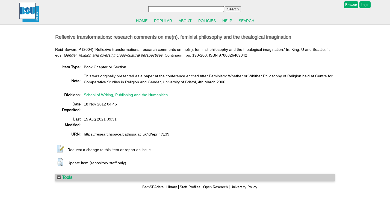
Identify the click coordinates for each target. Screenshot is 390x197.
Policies (207, 21)
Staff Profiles (190, 187)
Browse (351, 5)
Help (227, 21)
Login (365, 5)
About (185, 21)
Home (141, 21)
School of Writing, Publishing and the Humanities (126, 95)
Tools (64, 177)
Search (246, 21)
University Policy (244, 187)
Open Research (215, 187)
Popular (163, 21)
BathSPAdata (153, 187)
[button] (60, 149)
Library (171, 187)
